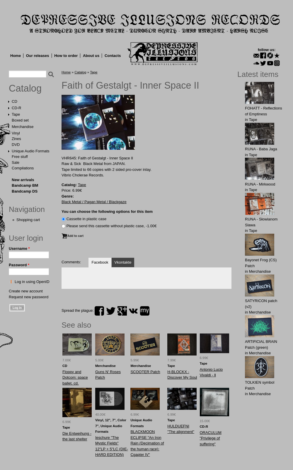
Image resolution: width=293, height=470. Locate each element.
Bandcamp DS (25, 191)
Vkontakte (123, 262)
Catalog (25, 88)
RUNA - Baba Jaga (261, 149)
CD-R (16, 108)
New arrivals (23, 180)
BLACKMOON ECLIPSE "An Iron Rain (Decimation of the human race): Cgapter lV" (147, 443)
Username (19, 248)
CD (14, 101)
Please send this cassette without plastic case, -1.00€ (112, 226)
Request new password (28, 297)
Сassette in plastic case (87, 219)
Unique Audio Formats (31, 151)
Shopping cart (28, 220)
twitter (110, 311)
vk (133, 311)
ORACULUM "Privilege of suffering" (211, 438)
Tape (16, 114)
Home (15, 55)
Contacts (113, 55)
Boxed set (20, 120)
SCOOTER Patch (145, 372)
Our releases (37, 55)
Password (19, 265)
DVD (16, 144)
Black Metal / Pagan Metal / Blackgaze (94, 202)
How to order (66, 55)
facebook (99, 311)
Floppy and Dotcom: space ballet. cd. (75, 377)
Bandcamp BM (25, 185)
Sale (15, 162)
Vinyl (16, 133)
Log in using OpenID (32, 281)
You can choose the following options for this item (107, 211)
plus (122, 311)
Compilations (23, 168)
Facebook (99, 262)
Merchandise (22, 126)
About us (91, 55)
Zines (16, 139)
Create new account (26, 291)
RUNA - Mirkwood (260, 184)
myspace (144, 311)
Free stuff (20, 156)
